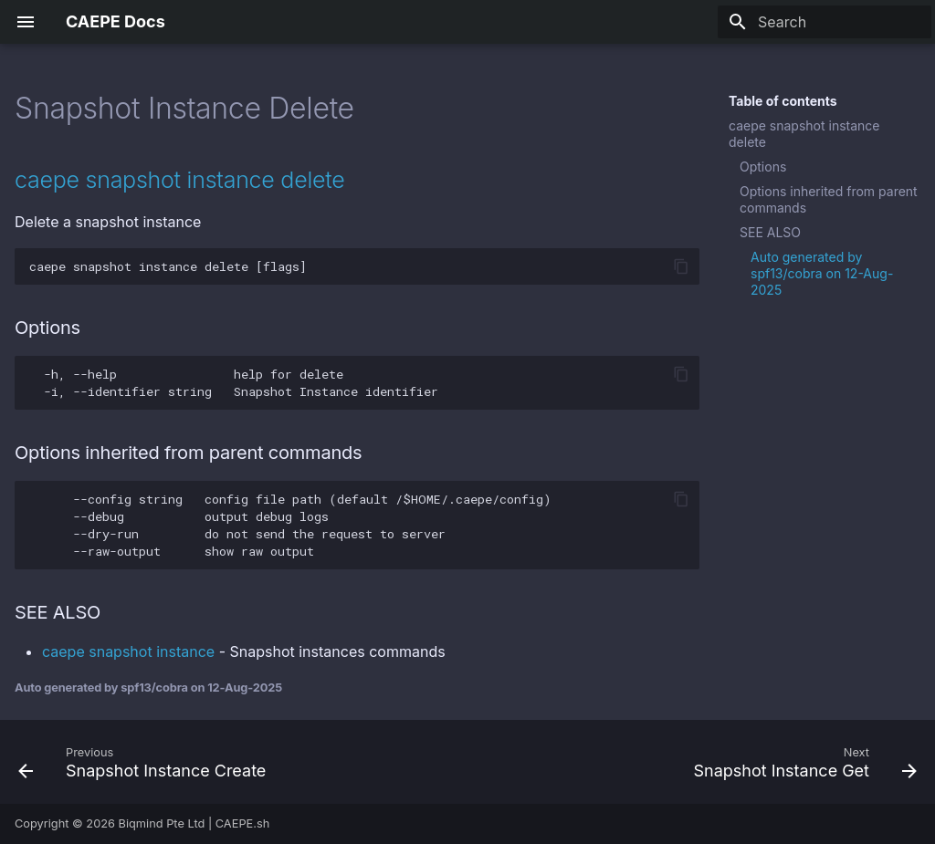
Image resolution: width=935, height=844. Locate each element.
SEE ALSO (770, 232)
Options (763, 166)
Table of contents (783, 101)
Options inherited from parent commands (829, 199)
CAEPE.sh (242, 823)
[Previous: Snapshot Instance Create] (146, 762)
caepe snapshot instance (128, 651)
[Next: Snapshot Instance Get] (801, 762)
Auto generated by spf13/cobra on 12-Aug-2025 (822, 273)
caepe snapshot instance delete (804, 134)
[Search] (824, 21)
